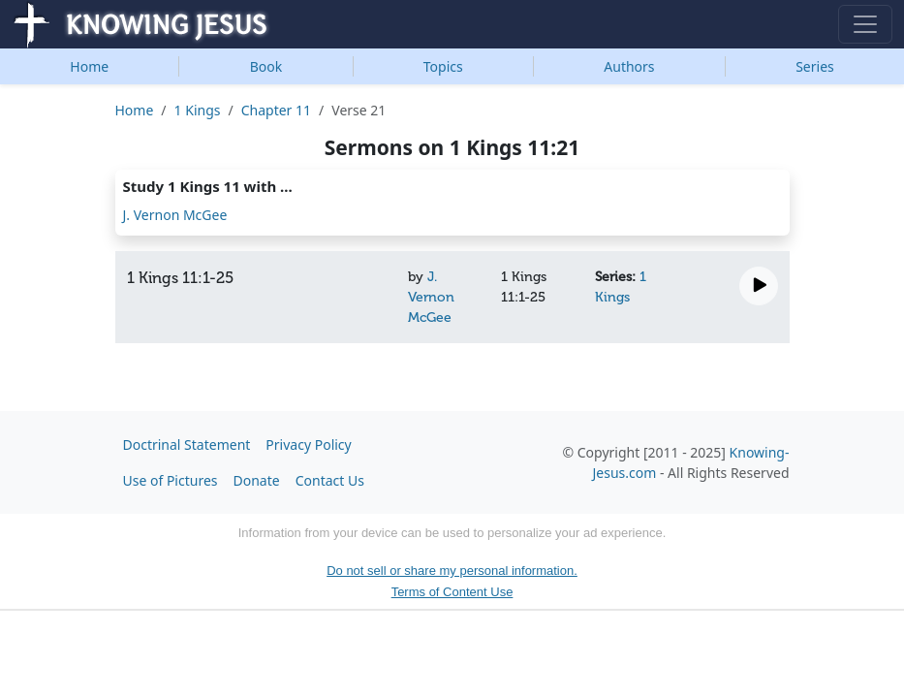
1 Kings (197, 110)
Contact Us (330, 480)
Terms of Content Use (452, 592)
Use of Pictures (170, 480)
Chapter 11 (276, 110)
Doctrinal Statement (187, 444)
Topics (443, 66)
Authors (629, 66)
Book (266, 66)
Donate (257, 480)
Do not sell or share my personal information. (452, 570)
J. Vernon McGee (175, 215)
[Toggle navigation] (865, 24)
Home (89, 66)
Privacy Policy (308, 444)
